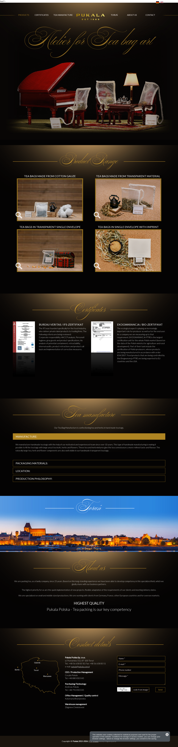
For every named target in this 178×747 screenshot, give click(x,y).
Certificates (42, 15)
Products (23, 15)
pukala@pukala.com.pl (80, 666)
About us (132, 15)
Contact (150, 15)
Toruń (114, 15)
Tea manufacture (63, 15)
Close (167, 734)
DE (157, 2)
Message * (141, 679)
